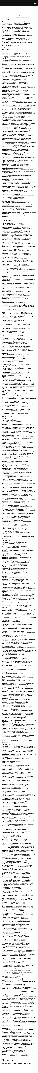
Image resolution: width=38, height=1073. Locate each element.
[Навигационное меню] (35, 3)
